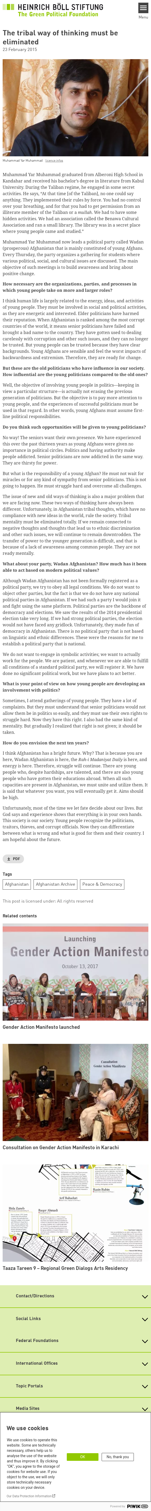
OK (82, 1457)
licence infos (54, 160)
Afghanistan (17, 884)
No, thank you (118, 1457)
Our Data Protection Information (29, 1496)
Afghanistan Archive (55, 884)
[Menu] (143, 8)
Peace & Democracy (102, 884)
